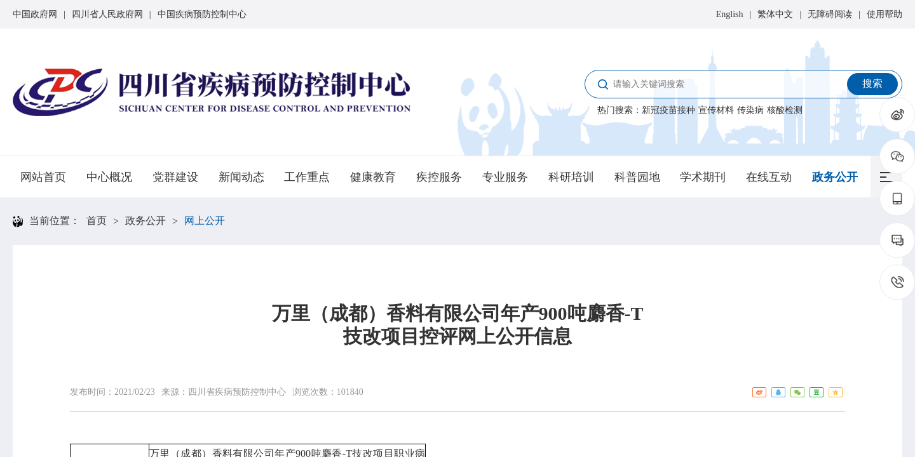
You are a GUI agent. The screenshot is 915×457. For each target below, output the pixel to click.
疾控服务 (439, 177)
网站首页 (43, 177)
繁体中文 (775, 14)
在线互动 (769, 177)
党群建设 (175, 177)
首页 (96, 220)
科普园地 (637, 177)
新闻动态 (241, 177)
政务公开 (835, 177)
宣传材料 (716, 110)
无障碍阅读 (830, 14)
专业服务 (505, 177)
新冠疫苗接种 (668, 110)
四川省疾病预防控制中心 (237, 392)
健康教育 (373, 177)
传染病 (750, 110)
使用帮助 (884, 14)
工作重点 (307, 177)
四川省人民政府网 (107, 14)
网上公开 (204, 220)
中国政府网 (35, 14)
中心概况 (109, 177)
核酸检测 (785, 110)
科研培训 (571, 177)
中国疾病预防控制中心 (202, 14)
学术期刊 (703, 177)
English (729, 14)
